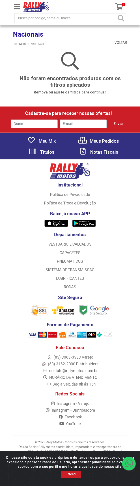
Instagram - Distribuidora (70, 410)
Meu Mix (41, 141)
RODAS (70, 287)
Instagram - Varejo (70, 403)
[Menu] (17, 7)
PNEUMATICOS (70, 261)
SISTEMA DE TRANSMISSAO (70, 270)
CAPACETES (70, 253)
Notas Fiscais (98, 152)
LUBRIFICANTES (70, 278)
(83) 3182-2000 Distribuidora (70, 364)
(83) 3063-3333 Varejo (70, 357)
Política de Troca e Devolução (70, 203)
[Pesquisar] (121, 18)
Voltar (118, 42)
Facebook (70, 417)
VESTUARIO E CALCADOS (70, 244)
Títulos (41, 152)
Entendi (71, 474)
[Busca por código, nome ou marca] (65, 18)
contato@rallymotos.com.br (70, 370)
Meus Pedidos (98, 141)
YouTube (70, 424)
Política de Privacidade (70, 194)
